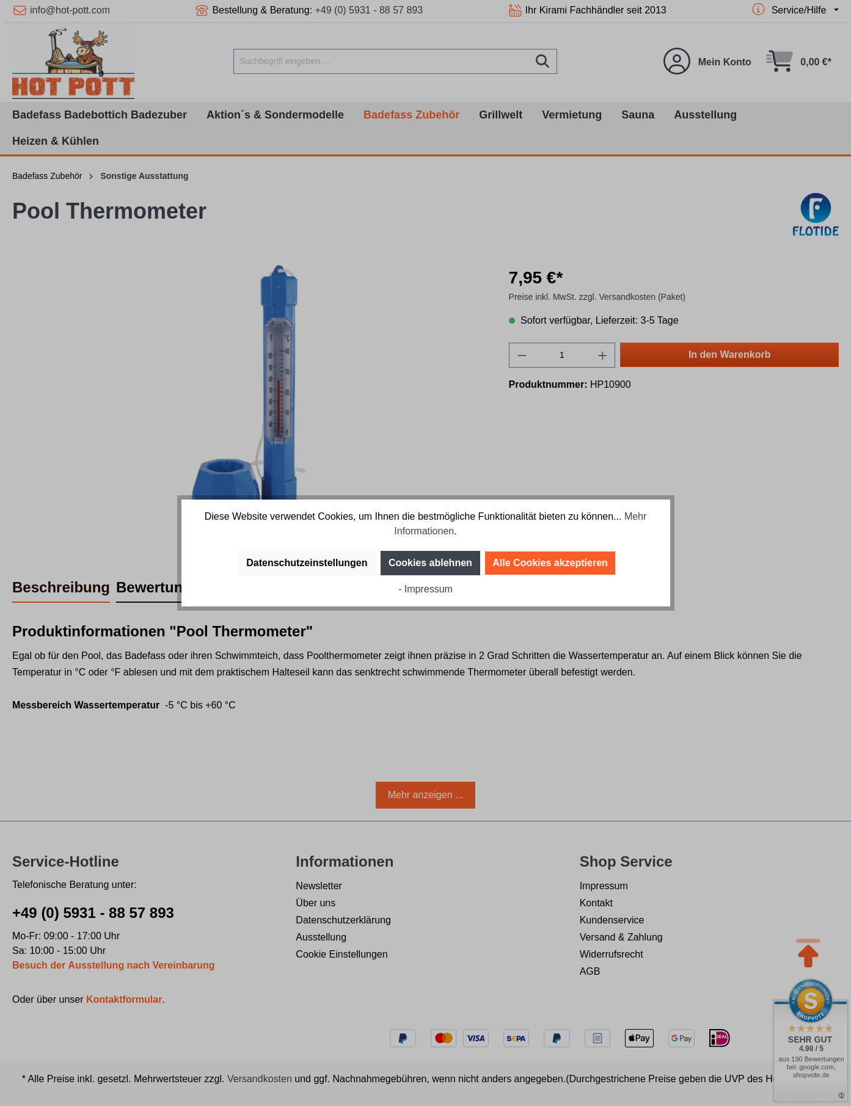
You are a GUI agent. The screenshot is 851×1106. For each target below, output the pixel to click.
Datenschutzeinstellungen (306, 563)
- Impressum (425, 589)
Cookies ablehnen (430, 563)
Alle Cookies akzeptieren (550, 563)
